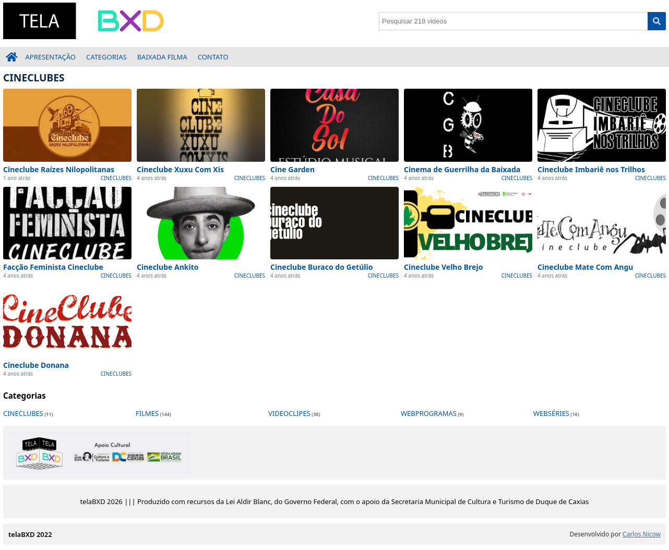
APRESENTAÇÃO (51, 57)
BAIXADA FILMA (162, 57)
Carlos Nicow (642, 534)
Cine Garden (292, 169)
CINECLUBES (116, 178)
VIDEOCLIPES (289, 413)
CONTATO (213, 57)
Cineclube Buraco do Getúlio (321, 267)
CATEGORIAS (106, 57)
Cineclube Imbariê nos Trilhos (591, 169)
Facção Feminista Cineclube (53, 267)
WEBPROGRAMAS (429, 413)
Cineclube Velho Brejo (443, 267)
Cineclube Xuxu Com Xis (180, 169)
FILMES (147, 413)
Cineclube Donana (36, 365)
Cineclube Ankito (167, 267)
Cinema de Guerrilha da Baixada (462, 169)
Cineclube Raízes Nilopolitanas (58, 169)
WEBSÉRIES (551, 413)
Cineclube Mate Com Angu (585, 267)
